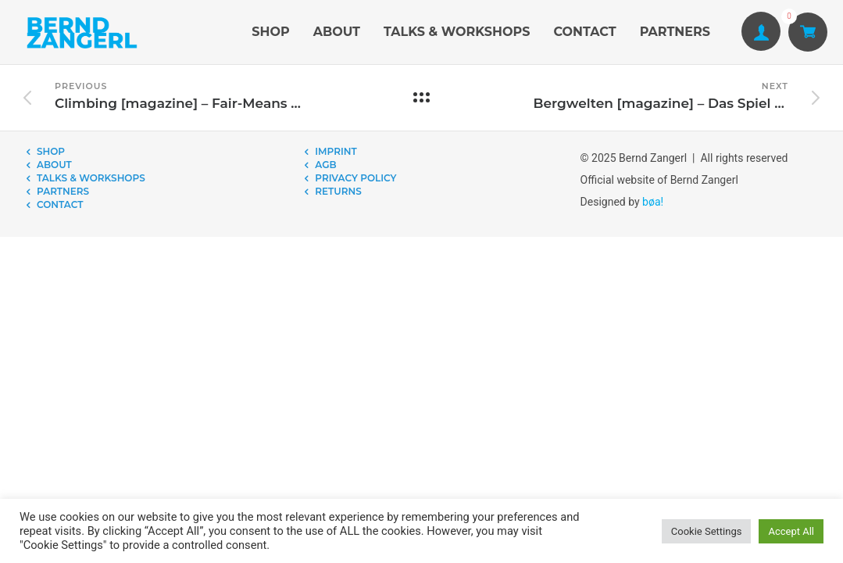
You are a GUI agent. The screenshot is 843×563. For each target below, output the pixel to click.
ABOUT (336, 31)
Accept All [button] (791, 531)
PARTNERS (675, 31)
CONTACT (584, 31)
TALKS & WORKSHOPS (457, 31)
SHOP (270, 31)
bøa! (652, 201)
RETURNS (338, 191)
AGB (325, 164)
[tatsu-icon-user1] (760, 32)
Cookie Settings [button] (706, 531)
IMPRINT (335, 151)
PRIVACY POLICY (355, 178)
